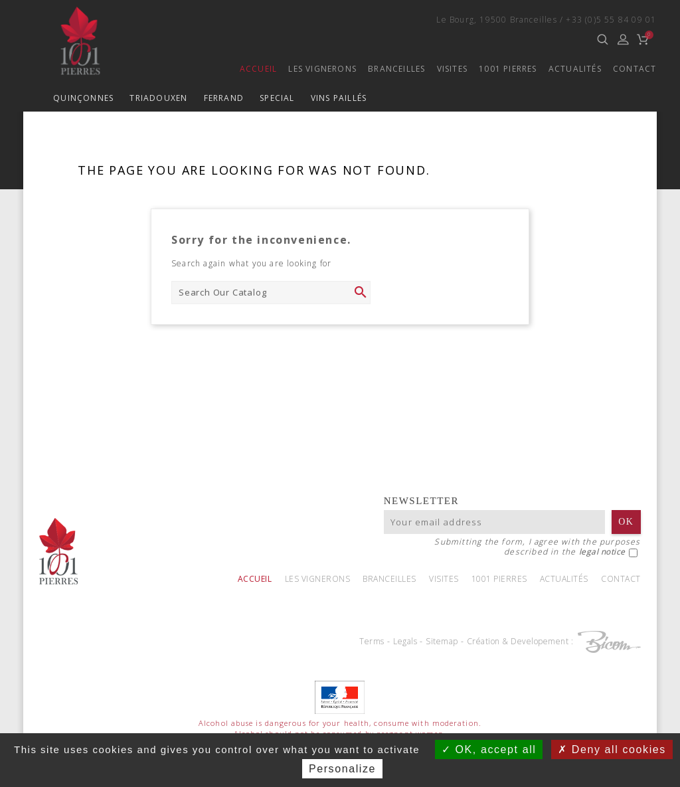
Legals (405, 641)
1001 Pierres (508, 68)
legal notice (602, 551)
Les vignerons (322, 68)
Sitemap (442, 641)
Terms (371, 641)
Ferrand (224, 98)
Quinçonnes (83, 98)
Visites (452, 68)
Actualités (575, 68)
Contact (634, 68)
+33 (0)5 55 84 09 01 (611, 19)
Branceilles (396, 68)
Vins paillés (339, 98)
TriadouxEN (158, 98)
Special (277, 98)
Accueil (258, 68)
